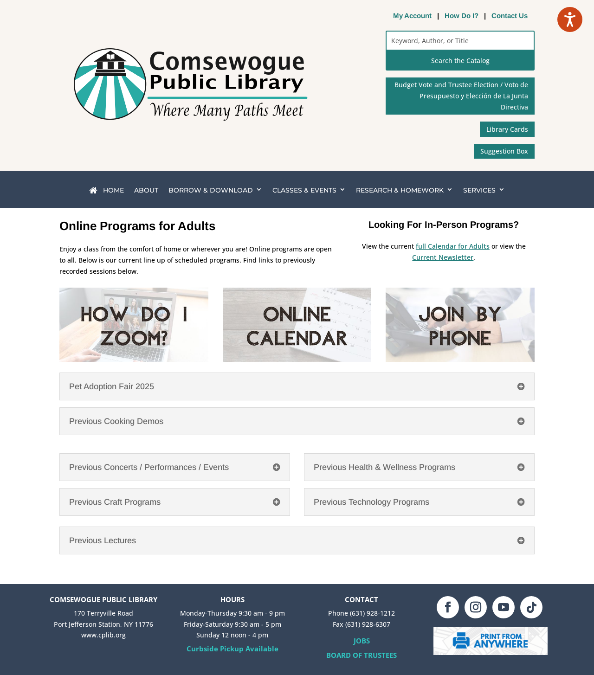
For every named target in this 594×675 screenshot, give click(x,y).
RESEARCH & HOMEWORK (400, 190)
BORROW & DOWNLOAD (210, 190)
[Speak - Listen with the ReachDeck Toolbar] (569, 19)
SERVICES (479, 190)
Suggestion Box (504, 151)
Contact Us (509, 15)
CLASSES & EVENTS (304, 190)
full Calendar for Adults (453, 246)
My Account (412, 15)
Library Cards (507, 129)
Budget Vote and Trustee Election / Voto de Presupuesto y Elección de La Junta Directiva (461, 95)
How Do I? (461, 15)
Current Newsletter (442, 257)
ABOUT (146, 190)
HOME (106, 190)
